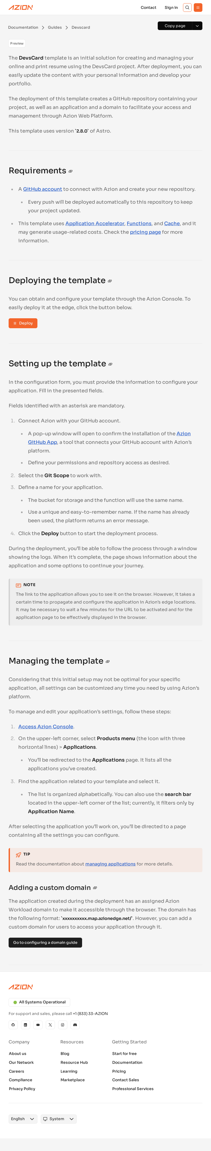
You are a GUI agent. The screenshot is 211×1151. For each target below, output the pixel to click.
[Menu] (198, 7)
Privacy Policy (22, 1088)
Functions (139, 223)
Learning (69, 1071)
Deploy (23, 323)
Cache (172, 223)
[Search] (187, 7)
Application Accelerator (94, 223)
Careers (16, 1071)
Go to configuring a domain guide (45, 942)
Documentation (127, 1062)
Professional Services (133, 1088)
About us (17, 1053)
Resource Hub (74, 1062)
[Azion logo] (105, 987)
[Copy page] (175, 25)
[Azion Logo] (21, 7)
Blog (65, 1053)
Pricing (119, 1071)
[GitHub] (13, 1025)
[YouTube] (38, 1025)
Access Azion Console (45, 727)
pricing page (145, 232)
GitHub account (42, 189)
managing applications (110, 864)
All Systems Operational (39, 1002)
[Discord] (75, 1025)
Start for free (124, 1053)
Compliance (20, 1079)
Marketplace (73, 1079)
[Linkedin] (25, 1025)
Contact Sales (125, 1079)
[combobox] (18, 1119)
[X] (50, 1025)
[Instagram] (62, 1025)
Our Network (21, 1062)
